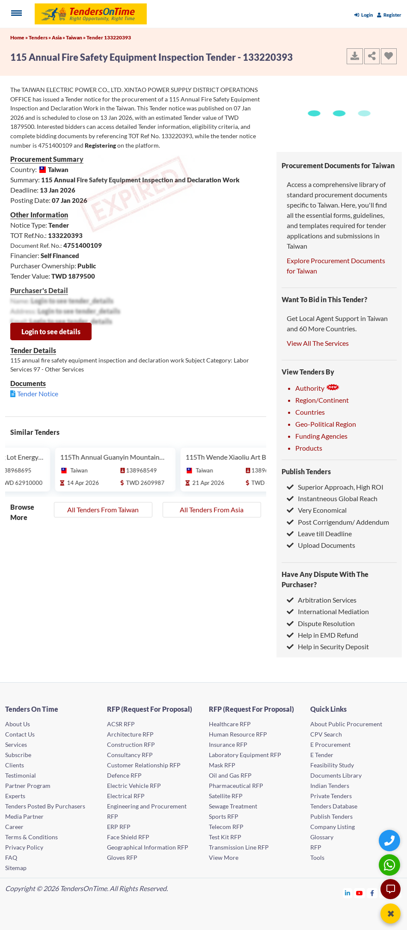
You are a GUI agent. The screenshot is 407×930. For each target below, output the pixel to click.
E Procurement (330, 744)
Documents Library (336, 775)
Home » (19, 37)
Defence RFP (124, 775)
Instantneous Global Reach (332, 498)
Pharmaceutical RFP (236, 785)
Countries (310, 412)
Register (389, 15)
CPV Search (326, 734)
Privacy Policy (24, 847)
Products (308, 448)
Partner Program (28, 785)
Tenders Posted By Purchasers (45, 806)
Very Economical (317, 510)
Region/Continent (322, 400)
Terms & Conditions (31, 837)
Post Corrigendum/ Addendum (338, 522)
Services (16, 744)
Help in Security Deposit (328, 646)
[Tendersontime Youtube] (359, 893)
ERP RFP (119, 826)
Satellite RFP (226, 795)
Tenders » (40, 37)
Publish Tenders (306, 471)
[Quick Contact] (390, 840)
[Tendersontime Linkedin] (348, 893)
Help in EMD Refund (322, 635)
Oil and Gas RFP (230, 775)
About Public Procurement (346, 724)
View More (223, 857)
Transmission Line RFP (239, 847)
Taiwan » (76, 37)
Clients (14, 765)
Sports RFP (223, 816)
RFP (315, 847)
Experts (15, 795)
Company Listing (332, 826)
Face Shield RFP (128, 837)
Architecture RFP (130, 734)
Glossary (321, 837)
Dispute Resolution (321, 623)
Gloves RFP (122, 857)
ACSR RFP (121, 724)
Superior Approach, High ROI (335, 487)
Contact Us (20, 734)
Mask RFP (222, 765)
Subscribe (18, 754)
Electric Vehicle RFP (134, 785)
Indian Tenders (329, 785)
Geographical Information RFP (147, 847)
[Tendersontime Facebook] (372, 893)
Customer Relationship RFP (144, 765)
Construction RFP (131, 744)
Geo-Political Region (325, 424)
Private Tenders (331, 795)
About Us (17, 724)
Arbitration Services (321, 600)
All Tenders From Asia (212, 509)
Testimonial (20, 775)
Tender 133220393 (108, 37)
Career (14, 826)
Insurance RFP (228, 744)
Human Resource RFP (238, 734)
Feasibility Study (332, 765)
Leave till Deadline (319, 533)
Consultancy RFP (130, 754)
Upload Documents (321, 545)
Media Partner (24, 816)
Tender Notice (37, 393)
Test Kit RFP (225, 837)
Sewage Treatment (233, 806)
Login (363, 15)
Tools (317, 857)
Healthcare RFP (230, 724)
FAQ (11, 857)
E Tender (321, 754)
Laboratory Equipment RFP (245, 754)
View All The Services (318, 343)
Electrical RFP (126, 795)
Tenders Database (333, 806)
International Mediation (328, 611)
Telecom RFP (226, 826)
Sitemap (16, 867)
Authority (317, 388)
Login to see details (50, 331)
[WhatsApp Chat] (390, 865)
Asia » (59, 37)
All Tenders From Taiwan (103, 509)
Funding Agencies (321, 436)
